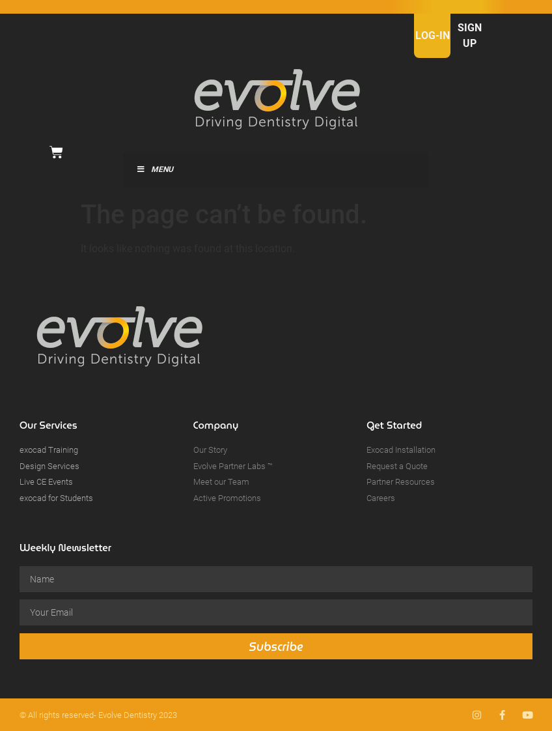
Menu (154, 169)
